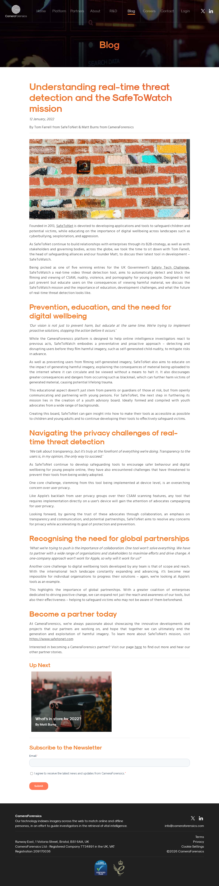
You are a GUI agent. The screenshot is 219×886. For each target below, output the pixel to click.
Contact (167, 11)
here (138, 647)
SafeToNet (64, 226)
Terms (199, 837)
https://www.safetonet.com (51, 639)
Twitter (203, 11)
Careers (149, 11)
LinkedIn (211, 11)
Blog (131, 11)
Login (185, 11)
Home (41, 11)
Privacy (198, 841)
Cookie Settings (192, 846)
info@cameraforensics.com (184, 825)
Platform (59, 11)
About (95, 11)
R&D (113, 11)
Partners (77, 11)
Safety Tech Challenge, (170, 268)
